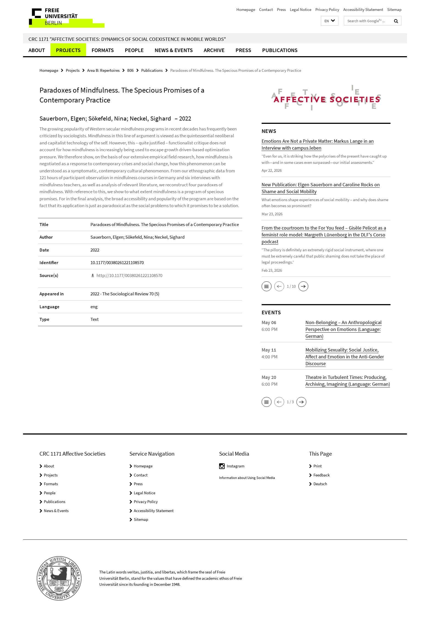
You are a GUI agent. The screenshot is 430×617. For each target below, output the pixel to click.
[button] (329, 21)
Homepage (245, 9)
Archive (214, 50)
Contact (266, 9)
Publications (280, 50)
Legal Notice (300, 9)
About (37, 50)
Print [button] (317, 466)
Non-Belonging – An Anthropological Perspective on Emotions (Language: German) (343, 329)
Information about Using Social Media (247, 477)
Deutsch (320, 483)
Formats (103, 50)
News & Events (174, 50)
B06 (130, 70)
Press (281, 9)
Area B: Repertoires (103, 70)
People (134, 50)
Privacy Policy (327, 9)
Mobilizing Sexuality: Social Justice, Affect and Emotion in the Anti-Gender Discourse (344, 357)
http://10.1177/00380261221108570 (129, 275)
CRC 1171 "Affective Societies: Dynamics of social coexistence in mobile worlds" (127, 39)
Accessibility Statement (363, 9)
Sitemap (394, 9)
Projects (68, 50)
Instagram (235, 466)
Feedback (321, 475)
